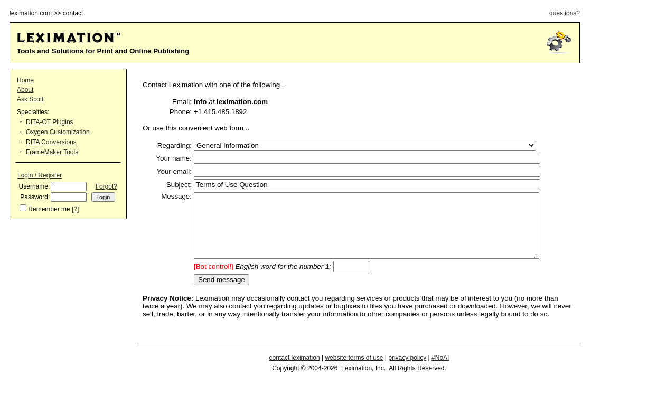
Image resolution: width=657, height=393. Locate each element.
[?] (75, 209)
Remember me (49, 209)
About (25, 89)
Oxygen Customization (58, 132)
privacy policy (407, 370)
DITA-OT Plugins (49, 122)
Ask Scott (30, 99)
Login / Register (39, 175)
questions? (564, 13)
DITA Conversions (51, 142)
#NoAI (440, 370)
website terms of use (354, 370)
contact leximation (294, 370)
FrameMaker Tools (52, 152)
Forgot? (106, 186)
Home (25, 80)
